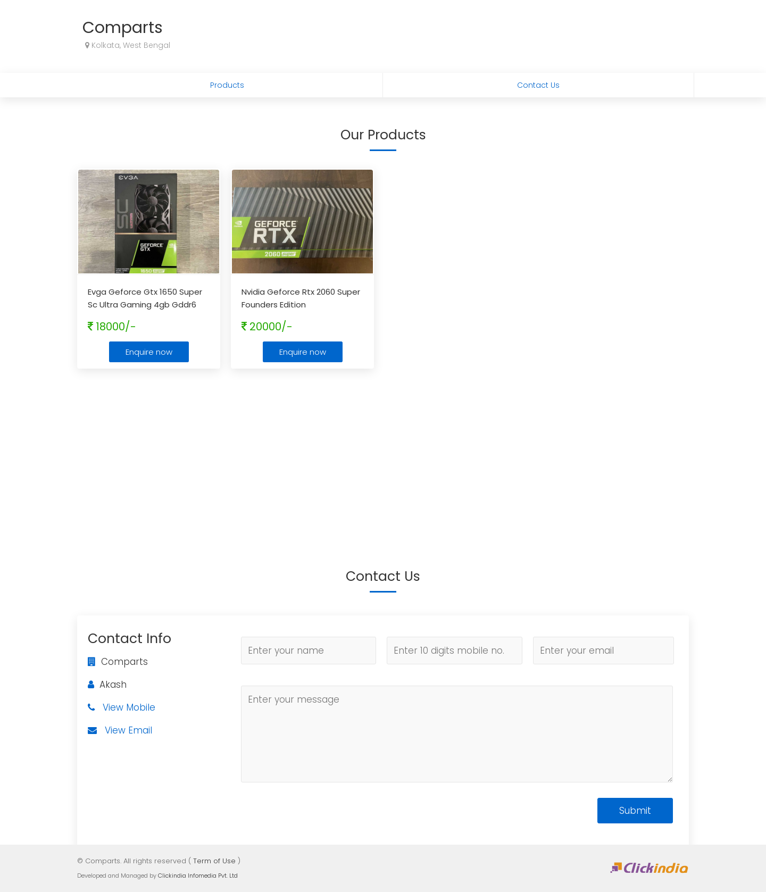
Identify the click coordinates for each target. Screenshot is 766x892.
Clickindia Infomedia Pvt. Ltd (198, 875)
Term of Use (214, 861)
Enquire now (149, 351)
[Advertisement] (383, 453)
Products (227, 85)
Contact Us (538, 85)
